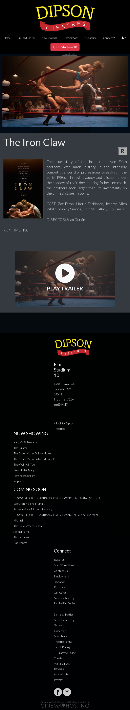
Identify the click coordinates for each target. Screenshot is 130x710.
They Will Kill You (24, 464)
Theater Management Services (62, 663)
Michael (18, 520)
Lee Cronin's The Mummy (29, 503)
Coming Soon (71, 38)
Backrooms (20, 542)
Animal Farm (21, 531)
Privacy (58, 679)
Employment (61, 576)
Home (7, 38)
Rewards (59, 559)
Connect (108, 38)
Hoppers (19, 481)
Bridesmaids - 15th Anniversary (33, 509)
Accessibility (61, 674)
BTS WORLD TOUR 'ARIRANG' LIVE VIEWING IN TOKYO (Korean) (56, 514)
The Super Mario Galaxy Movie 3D (34, 459)
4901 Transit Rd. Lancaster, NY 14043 (64, 389)
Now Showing (49, 38)
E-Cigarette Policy (64, 652)
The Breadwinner (24, 537)
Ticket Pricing (62, 647)
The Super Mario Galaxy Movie (32, 453)
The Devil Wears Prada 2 (29, 526)
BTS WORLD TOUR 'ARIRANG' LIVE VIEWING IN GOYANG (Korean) (57, 498)
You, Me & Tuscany (25, 442)
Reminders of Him (24, 475)
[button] (123, 38)
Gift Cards (60, 592)
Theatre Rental (63, 641)
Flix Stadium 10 (26, 38)
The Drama (20, 448)
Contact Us (61, 570)
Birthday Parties (64, 614)
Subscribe (90, 38)
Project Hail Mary (24, 470)
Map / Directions (64, 565)
